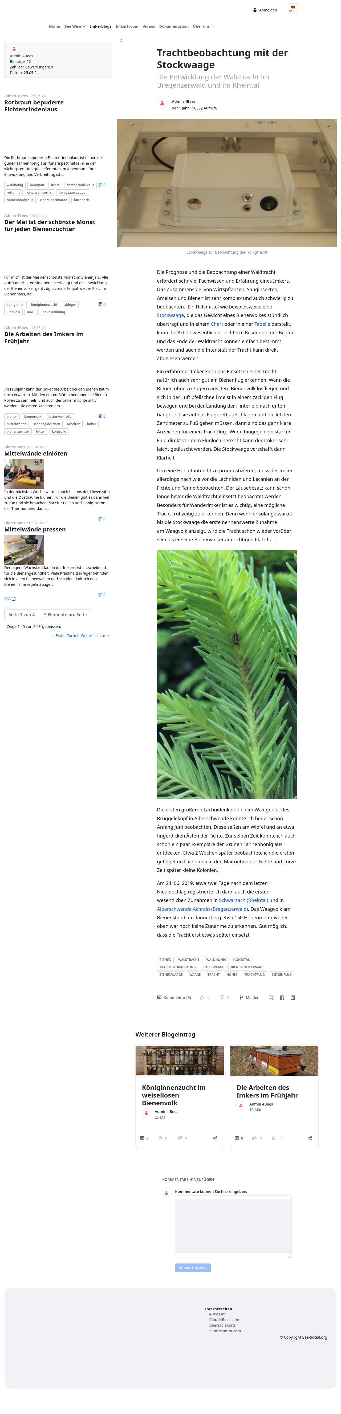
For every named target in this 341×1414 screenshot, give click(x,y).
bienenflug (281, 975)
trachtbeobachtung (177, 967)
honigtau (241, 960)
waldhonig (216, 960)
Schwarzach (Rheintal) (243, 900)
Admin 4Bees (21, 56)
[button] (21, 572)
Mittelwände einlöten (35, 411)
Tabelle (262, 324)
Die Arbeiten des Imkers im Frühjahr (44, 304)
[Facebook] (282, 998)
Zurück (73, 592)
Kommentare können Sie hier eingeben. (211, 1191)
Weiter (86, 592)
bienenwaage (170, 975)
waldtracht (189, 960)
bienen (165, 960)
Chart (217, 324)
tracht (214, 975)
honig (231, 975)
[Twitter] (271, 998)
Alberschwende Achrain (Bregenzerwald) (202, 909)
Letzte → (102, 592)
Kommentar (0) (174, 998)
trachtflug (254, 975)
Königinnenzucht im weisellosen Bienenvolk (174, 1095)
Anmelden (265, 10)
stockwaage (213, 967)
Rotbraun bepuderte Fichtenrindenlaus (34, 106)
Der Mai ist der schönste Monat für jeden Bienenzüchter (49, 202)
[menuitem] (54, 26)
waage (195, 975)
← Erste (57, 592)
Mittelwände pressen (35, 486)
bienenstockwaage (247, 967)
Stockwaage (170, 315)
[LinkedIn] (293, 998)
